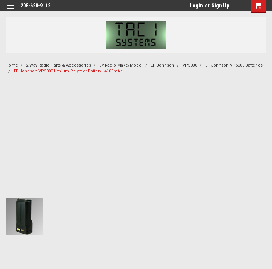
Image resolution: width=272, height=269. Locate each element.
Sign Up (220, 6)
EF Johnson (162, 65)
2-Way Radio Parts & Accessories (58, 65)
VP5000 (189, 65)
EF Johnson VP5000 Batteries (234, 65)
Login (196, 6)
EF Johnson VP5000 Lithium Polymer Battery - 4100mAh (68, 71)
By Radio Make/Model (121, 65)
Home (12, 65)
